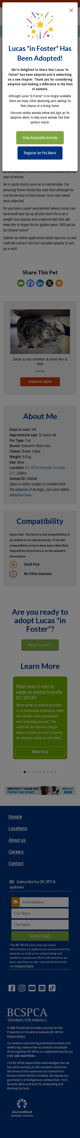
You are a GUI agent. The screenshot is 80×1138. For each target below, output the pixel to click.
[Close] (71, 8)
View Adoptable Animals (40, 137)
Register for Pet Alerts (40, 153)
